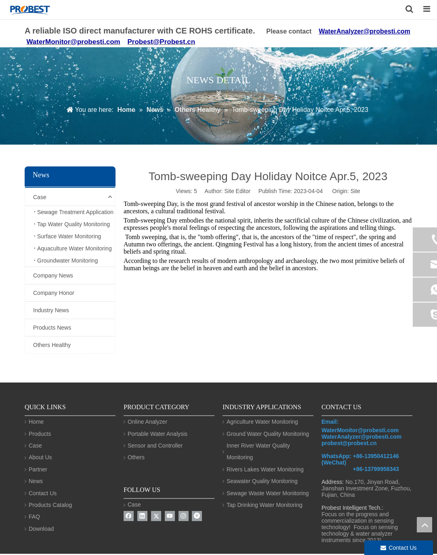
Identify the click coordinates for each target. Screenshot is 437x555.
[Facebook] (129, 516)
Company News (53, 275)
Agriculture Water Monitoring (262, 421)
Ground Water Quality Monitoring (268, 434)
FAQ (34, 516)
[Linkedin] (142, 516)
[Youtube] (170, 516)
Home (36, 421)
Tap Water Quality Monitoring (73, 224)
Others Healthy (52, 345)
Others (136, 457)
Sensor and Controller (155, 445)
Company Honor (53, 293)
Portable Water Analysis (157, 434)
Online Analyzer (147, 421)
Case (39, 197)
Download (41, 529)
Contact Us (43, 493)
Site (355, 191)
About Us (40, 457)
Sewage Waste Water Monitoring (268, 493)
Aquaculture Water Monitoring (74, 248)
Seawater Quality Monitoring (262, 481)
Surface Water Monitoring (69, 236)
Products (40, 434)
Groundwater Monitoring (67, 260)
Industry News (51, 310)
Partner (38, 469)
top (424, 524)
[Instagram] (184, 516)
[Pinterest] (197, 516)
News (36, 481)
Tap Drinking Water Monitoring (265, 505)
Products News (52, 327)
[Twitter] (156, 516)
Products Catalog (50, 505)
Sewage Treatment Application (75, 212)
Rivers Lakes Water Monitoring (265, 469)
